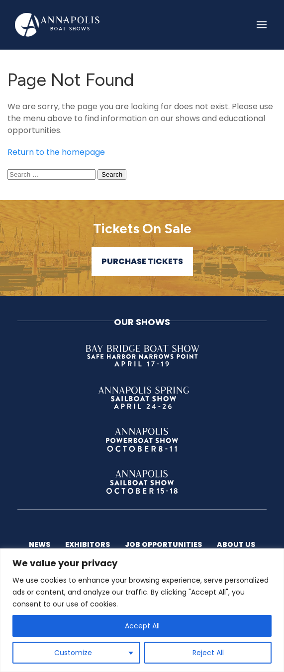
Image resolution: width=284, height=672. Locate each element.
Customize (73, 653)
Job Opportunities (163, 544)
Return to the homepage (56, 152)
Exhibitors (87, 544)
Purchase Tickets (142, 261)
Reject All (208, 653)
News (39, 544)
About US (236, 544)
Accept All (142, 626)
